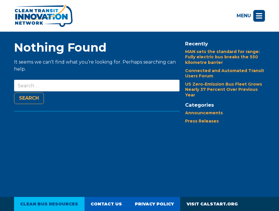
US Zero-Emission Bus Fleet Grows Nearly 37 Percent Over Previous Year (223, 89)
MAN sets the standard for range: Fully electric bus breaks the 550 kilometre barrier (222, 57)
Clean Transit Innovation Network (43, 16)
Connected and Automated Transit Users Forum (224, 73)
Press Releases (202, 121)
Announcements (204, 112)
